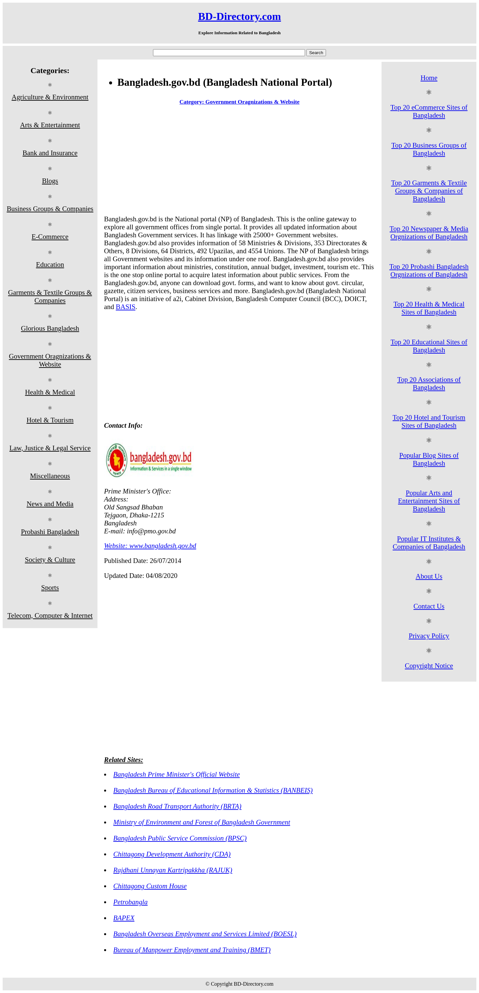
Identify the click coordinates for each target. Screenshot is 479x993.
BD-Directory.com (239, 16)
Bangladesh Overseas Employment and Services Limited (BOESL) (205, 934)
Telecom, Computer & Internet (49, 615)
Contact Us (428, 606)
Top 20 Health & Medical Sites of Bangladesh (429, 308)
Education (50, 264)
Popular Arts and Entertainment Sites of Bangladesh (429, 500)
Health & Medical (50, 392)
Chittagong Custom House (150, 886)
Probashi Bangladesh (50, 531)
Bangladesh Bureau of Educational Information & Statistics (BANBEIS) (213, 790)
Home (428, 77)
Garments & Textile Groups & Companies (50, 296)
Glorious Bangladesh (50, 328)
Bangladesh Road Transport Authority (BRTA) (177, 806)
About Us (428, 576)
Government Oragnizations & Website (50, 360)
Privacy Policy (429, 635)
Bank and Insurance (50, 153)
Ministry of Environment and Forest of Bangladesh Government (201, 822)
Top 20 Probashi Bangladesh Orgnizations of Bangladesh (428, 270)
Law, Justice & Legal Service (49, 448)
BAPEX (124, 918)
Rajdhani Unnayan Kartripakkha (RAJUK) (173, 870)
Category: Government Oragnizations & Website (240, 102)
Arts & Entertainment (50, 125)
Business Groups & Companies (50, 208)
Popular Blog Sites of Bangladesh (429, 459)
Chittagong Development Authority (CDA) (172, 854)
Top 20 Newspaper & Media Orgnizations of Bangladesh (429, 232)
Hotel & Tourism (50, 420)
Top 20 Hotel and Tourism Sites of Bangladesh (429, 421)
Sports (50, 587)
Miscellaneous (50, 476)
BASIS (125, 306)
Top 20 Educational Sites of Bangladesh (429, 346)
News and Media (50, 503)
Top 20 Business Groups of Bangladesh (429, 149)
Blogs (50, 180)
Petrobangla (130, 902)
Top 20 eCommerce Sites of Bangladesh (429, 111)
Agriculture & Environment (50, 97)
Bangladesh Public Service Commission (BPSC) (180, 838)
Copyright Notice (429, 665)
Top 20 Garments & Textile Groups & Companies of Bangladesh (429, 190)
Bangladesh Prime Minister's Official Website (176, 774)
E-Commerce (50, 236)
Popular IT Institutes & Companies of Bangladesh (429, 542)
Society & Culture (50, 559)
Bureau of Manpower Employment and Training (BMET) (192, 949)
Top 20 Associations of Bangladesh (429, 383)
